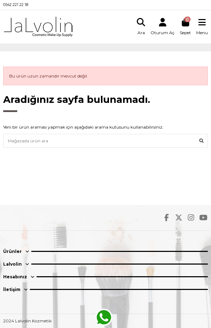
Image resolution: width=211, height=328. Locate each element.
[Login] (162, 26)
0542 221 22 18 (15, 4)
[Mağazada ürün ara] (201, 141)
